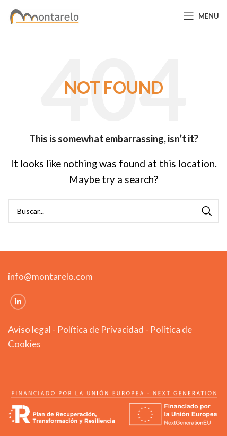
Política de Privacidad (100, 329)
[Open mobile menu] (201, 16)
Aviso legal (29, 329)
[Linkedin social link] (18, 302)
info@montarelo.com (50, 276)
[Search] (113, 211)
